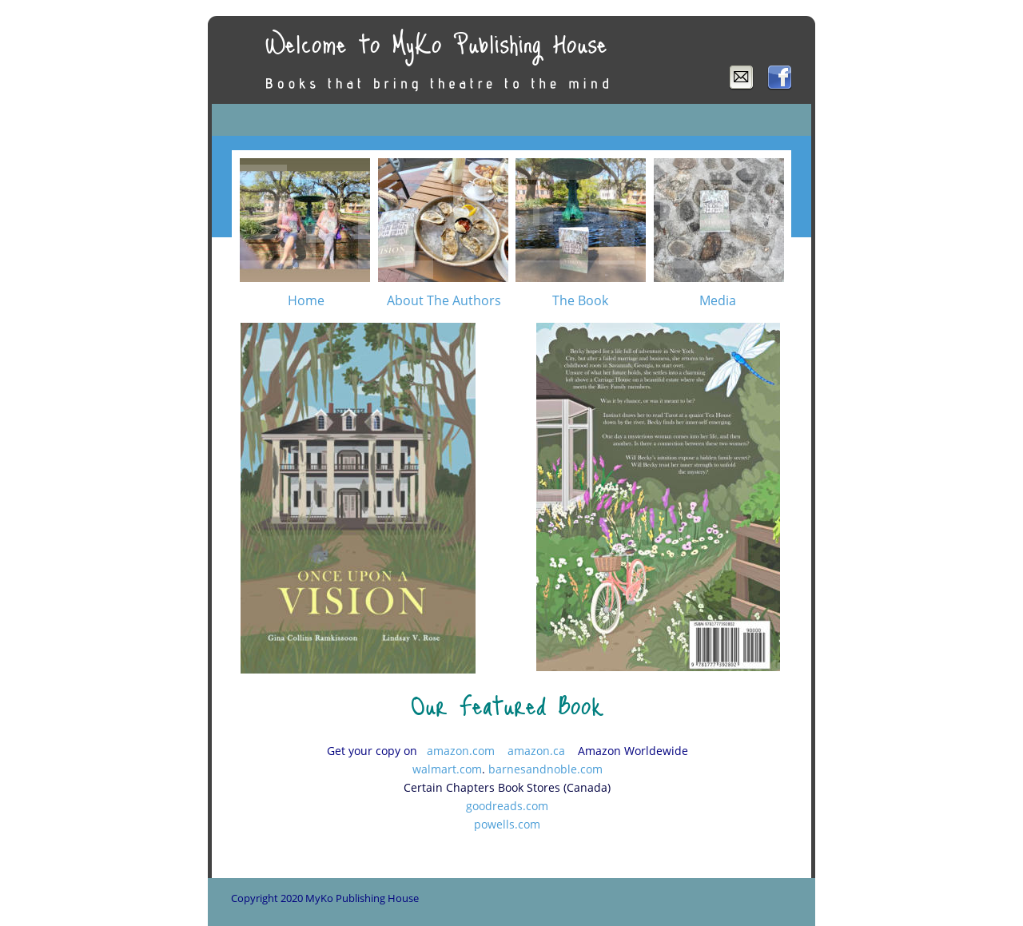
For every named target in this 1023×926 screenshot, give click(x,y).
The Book (580, 300)
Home (306, 300)
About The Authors (444, 300)
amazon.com (461, 750)
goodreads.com (507, 805)
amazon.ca (536, 750)
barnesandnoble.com (545, 769)
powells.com (507, 824)
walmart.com (447, 769)
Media (717, 300)
